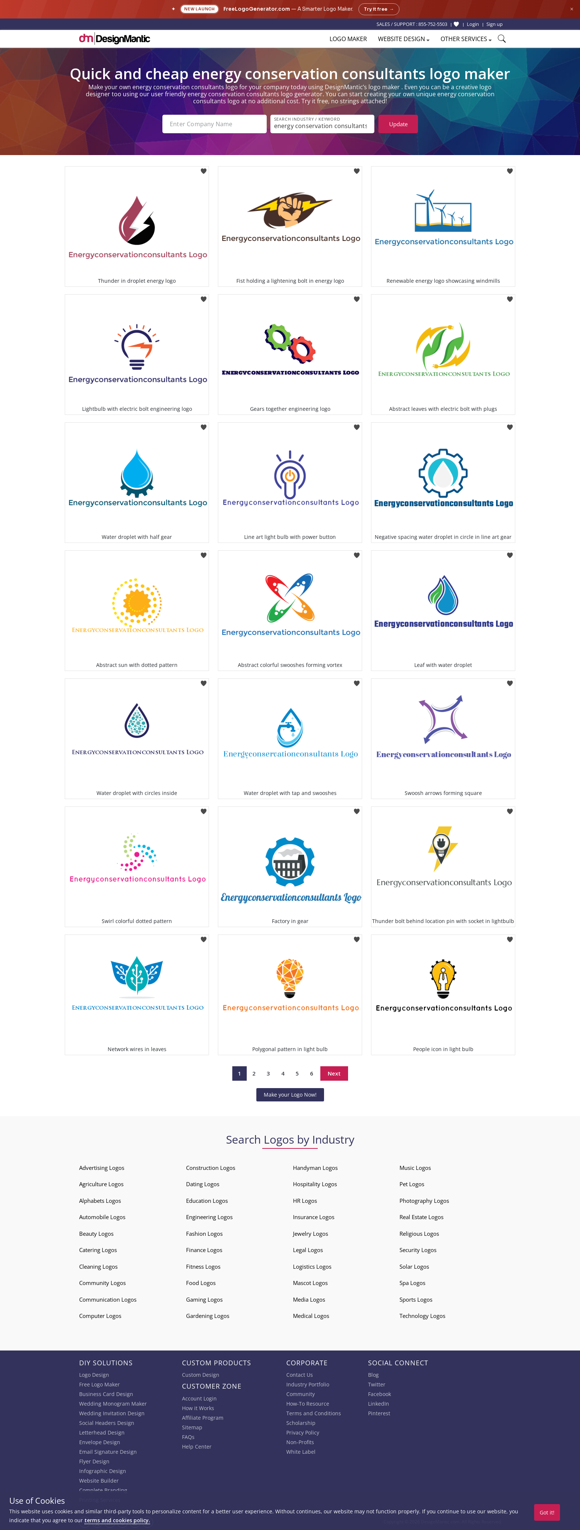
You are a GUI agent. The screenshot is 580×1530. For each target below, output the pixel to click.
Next (334, 1073)
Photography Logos (424, 1200)
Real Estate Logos (421, 1217)
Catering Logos (98, 1250)
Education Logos (207, 1200)
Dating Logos (202, 1184)
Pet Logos (411, 1184)
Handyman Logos (315, 1167)
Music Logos (415, 1167)
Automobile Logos (102, 1217)
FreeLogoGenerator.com (256, 9)
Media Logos (309, 1299)
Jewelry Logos (310, 1233)
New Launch (199, 9)
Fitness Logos (203, 1266)
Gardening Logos (207, 1315)
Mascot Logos (310, 1282)
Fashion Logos (204, 1233)
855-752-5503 (432, 24)
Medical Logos (311, 1315)
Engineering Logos (209, 1217)
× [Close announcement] (571, 9)
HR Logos (305, 1200)
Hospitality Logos (315, 1184)
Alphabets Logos (100, 1200)
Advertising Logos (101, 1167)
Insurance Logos (313, 1217)
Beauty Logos (96, 1233)
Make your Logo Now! (290, 1094)
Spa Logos (412, 1282)
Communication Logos (107, 1299)
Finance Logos (204, 1250)
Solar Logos (414, 1266)
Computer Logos (100, 1315)
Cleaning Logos (98, 1266)
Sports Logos (415, 1299)
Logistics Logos (312, 1266)
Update (398, 124)
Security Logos (417, 1250)
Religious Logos (419, 1233)
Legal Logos (308, 1250)
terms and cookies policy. (117, 1520)
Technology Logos (422, 1315)
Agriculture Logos (101, 1184)
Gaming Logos (204, 1299)
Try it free (379, 9)
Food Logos (201, 1282)
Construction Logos (210, 1167)
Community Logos (102, 1282)
